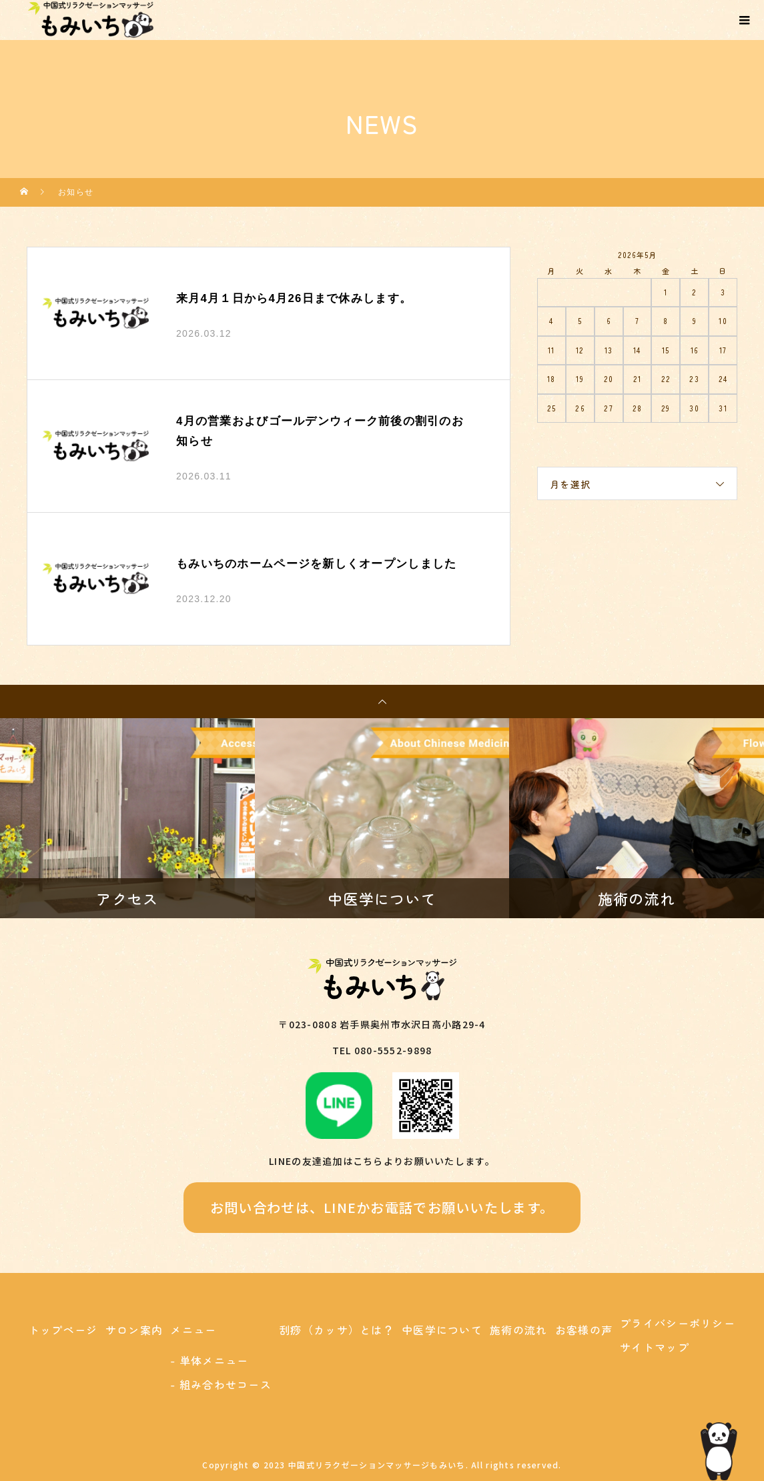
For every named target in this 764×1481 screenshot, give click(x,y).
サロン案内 (134, 1330)
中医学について (442, 1330)
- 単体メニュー (209, 1360)
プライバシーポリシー (677, 1323)
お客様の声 (584, 1330)
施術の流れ (518, 1330)
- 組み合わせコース (221, 1384)
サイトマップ (654, 1347)
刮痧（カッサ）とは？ (336, 1330)
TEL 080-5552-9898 (382, 1050)
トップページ (63, 1330)
